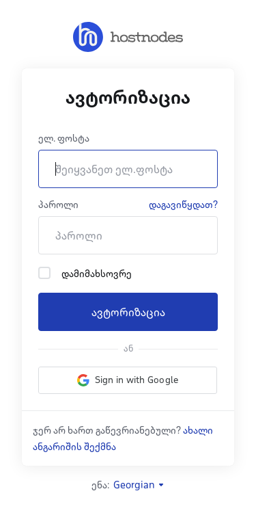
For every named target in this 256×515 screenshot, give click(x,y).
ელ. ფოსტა (63, 138)
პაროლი (58, 204)
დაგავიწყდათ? (183, 204)
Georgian (139, 485)
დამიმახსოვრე (85, 273)
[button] (127, 380)
